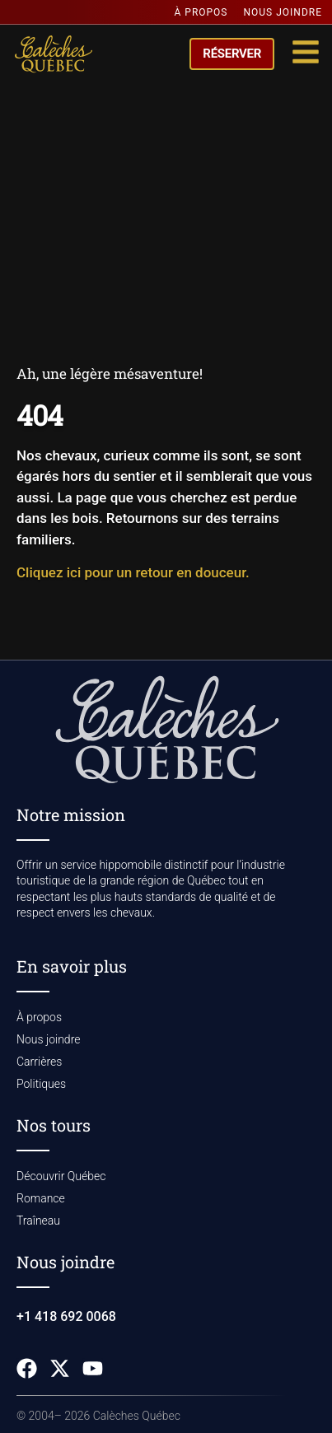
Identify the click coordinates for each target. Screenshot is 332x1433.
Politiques (41, 1083)
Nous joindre (283, 12)
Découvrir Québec (60, 1176)
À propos (201, 12)
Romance (40, 1198)
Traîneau (38, 1220)
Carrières (39, 1061)
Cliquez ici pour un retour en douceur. (133, 572)
